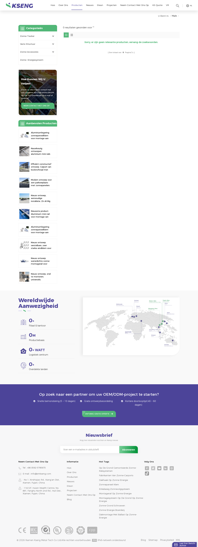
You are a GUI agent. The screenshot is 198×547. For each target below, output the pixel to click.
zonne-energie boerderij (112, 510)
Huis (53, 5)
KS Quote (157, 5)
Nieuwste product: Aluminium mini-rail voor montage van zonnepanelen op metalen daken (40, 214)
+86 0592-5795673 (36, 467)
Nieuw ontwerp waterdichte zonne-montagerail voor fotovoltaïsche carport (40, 261)
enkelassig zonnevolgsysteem (114, 489)
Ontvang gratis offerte (97, 414)
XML (178, 540)
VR (167, 5)
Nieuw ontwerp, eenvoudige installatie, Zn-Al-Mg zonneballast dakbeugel (40, 198)
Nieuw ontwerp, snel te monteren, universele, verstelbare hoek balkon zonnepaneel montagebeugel (41, 277)
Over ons (63, 5)
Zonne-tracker (27, 36)
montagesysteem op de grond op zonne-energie (121, 499)
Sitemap (153, 540)
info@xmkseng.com (41, 473)
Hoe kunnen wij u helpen (33, 81)
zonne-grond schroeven (112, 505)
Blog (69, 499)
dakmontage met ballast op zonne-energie (118, 516)
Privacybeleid (167, 540)
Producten (76, 5)
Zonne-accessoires (29, 52)
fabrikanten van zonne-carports (116, 475)
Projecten (112, 5)
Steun (100, 5)
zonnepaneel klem (109, 484)
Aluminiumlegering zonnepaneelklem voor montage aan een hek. (40, 135)
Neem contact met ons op (134, 5)
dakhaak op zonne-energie (113, 480)
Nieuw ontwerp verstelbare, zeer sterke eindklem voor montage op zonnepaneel (41, 245)
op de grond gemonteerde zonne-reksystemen (117, 469)
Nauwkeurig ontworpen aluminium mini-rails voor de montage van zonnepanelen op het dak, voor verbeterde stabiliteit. (41, 151)
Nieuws (89, 5)
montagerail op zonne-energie (115, 493)
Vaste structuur (27, 44)
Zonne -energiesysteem (31, 60)
